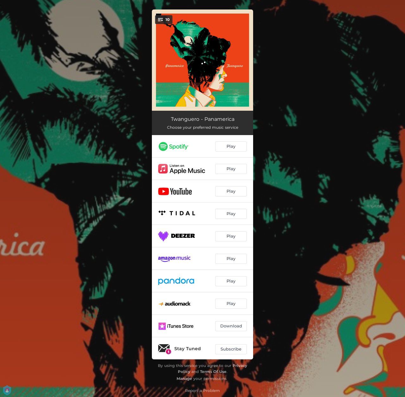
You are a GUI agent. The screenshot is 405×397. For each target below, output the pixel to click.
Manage (184, 378)
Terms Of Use (213, 371)
